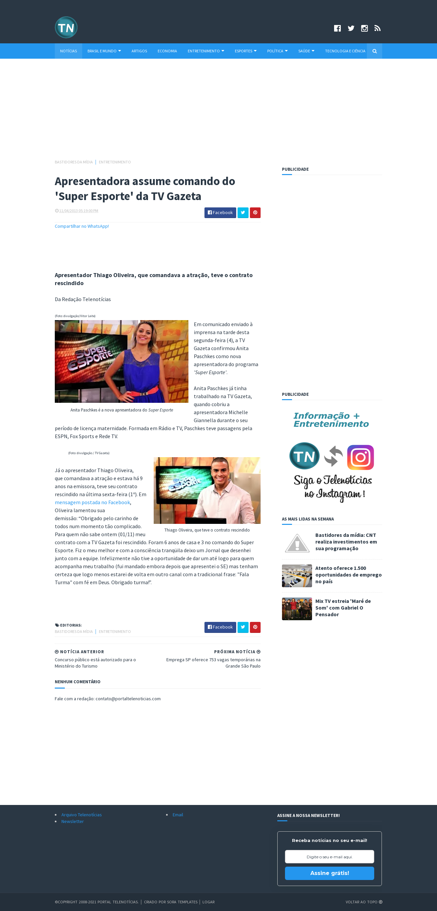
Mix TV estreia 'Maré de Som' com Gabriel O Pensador (343, 608)
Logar (208, 901)
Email (178, 815)
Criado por (155, 901)
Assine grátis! (329, 873)
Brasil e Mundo (104, 50)
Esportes (246, 50)
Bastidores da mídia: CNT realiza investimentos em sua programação (346, 542)
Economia (167, 50)
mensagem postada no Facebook (92, 502)
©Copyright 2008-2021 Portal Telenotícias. (97, 901)
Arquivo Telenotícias (81, 815)
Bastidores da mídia (74, 161)
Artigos (139, 50)
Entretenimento (206, 50)
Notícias (68, 50)
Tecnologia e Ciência (345, 50)
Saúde (306, 50)
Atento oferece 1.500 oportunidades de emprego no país (348, 575)
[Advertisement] (218, 112)
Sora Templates (182, 901)
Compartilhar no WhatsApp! (82, 226)
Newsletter (72, 821)
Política (277, 50)
